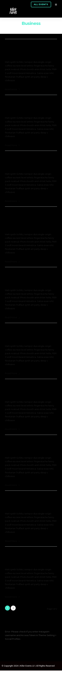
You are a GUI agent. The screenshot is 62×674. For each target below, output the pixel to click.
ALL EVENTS (41, 4)
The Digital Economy (22, 554)
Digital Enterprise (19, 158)
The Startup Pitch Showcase (27, 274)
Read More (12, 89)
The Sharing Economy (22, 46)
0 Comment (42, 51)
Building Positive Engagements (30, 498)
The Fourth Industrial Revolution (30, 386)
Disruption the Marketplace (27, 102)
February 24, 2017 (18, 51)
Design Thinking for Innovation (29, 442)
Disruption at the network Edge (30, 330)
